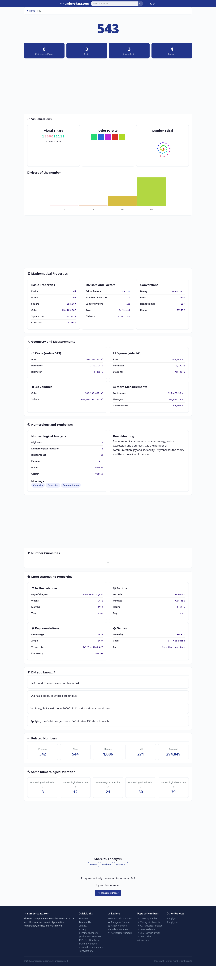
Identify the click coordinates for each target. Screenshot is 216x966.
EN (153, 3)
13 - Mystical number (149, 922)
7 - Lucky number (147, 918)
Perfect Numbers (89, 940)
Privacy (82, 929)
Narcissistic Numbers (120, 932)
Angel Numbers (88, 943)
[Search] (114, 3)
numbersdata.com (74, 3)
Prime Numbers (88, 932)
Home (30, 10)
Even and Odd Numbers (120, 918)
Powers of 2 (86, 950)
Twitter (93, 864)
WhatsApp (121, 864)
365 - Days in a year (148, 932)
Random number (108, 892)
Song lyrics (172, 918)
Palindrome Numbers (91, 947)
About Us (85, 922)
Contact (82, 925)
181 (128, 291)
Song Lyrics (172, 922)
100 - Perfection (146, 929)
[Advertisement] (108, 86)
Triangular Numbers (119, 922)
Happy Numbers (117, 925)
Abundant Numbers (118, 929)
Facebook (106, 864)
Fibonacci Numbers (90, 936)
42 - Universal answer (149, 925)
